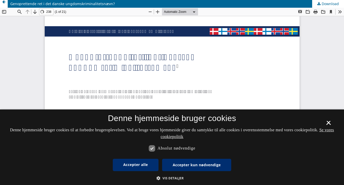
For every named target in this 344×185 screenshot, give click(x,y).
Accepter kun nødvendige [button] (197, 164)
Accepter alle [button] (135, 164)
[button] (172, 178)
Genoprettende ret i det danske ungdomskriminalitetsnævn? (62, 3)
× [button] (328, 124)
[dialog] (172, 147)
